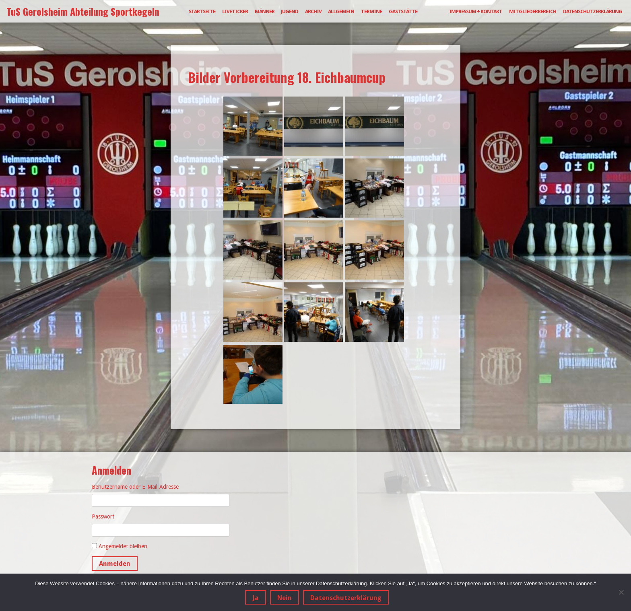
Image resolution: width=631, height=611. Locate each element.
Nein (285, 598)
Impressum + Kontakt (475, 11)
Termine (371, 11)
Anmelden (114, 564)
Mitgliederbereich (532, 11)
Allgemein (341, 11)
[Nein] (621, 592)
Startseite (202, 11)
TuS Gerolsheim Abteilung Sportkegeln (82, 11)
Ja (256, 598)
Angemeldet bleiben (123, 546)
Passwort (103, 516)
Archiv (313, 11)
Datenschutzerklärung (592, 11)
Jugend (289, 11)
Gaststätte (403, 11)
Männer (264, 11)
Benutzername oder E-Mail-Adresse (135, 486)
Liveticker (235, 11)
